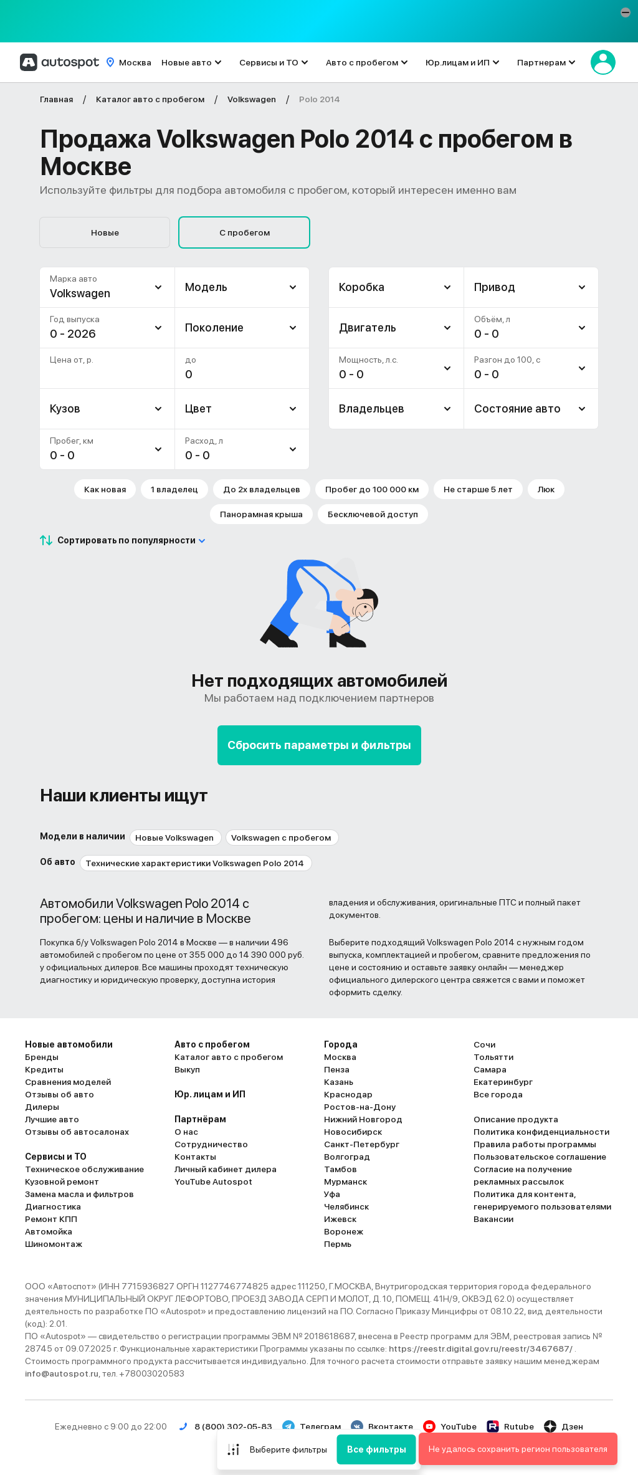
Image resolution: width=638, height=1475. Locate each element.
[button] (625, 12)
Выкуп (187, 1069)
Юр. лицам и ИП (209, 1094)
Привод (494, 287)
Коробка (361, 287)
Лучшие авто (52, 1119)
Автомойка (48, 1231)
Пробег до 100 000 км (372, 489)
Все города (498, 1094)
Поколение (214, 327)
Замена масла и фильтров (79, 1194)
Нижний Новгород (363, 1119)
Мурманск (345, 1181)
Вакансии (493, 1219)
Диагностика (53, 1206)
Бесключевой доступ (373, 514)
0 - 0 (62, 455)
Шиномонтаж (53, 1244)
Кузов (65, 408)
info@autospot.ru (61, 1373)
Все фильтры (376, 1449)
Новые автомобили (69, 1044)
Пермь (337, 1244)
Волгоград (347, 1157)
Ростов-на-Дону (360, 1107)
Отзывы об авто (59, 1094)
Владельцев (371, 408)
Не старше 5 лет (478, 489)
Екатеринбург (503, 1082)
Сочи (484, 1044)
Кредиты (44, 1069)
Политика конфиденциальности (541, 1132)
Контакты (195, 1157)
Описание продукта (516, 1119)
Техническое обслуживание (84, 1169)
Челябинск (346, 1206)
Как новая (105, 489)
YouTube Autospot (213, 1181)
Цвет (198, 408)
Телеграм (311, 1426)
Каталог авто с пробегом (228, 1057)
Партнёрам (200, 1119)
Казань (338, 1082)
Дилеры (42, 1107)
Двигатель (367, 327)
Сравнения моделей (68, 1082)
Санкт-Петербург (361, 1144)
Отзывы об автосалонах (77, 1132)
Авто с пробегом (362, 62)
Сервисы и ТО (268, 62)
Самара (490, 1069)
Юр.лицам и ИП (458, 62)
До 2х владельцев (261, 489)
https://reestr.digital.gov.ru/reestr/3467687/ (481, 1348)
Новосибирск (353, 1132)
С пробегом (244, 232)
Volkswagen (80, 293)
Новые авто (186, 62)
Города (341, 1044)
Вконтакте (382, 1426)
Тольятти (493, 1057)
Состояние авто (517, 408)
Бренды (42, 1057)
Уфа (332, 1194)
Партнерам (541, 62)
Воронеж (343, 1231)
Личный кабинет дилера (225, 1169)
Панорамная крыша (261, 514)
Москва (340, 1057)
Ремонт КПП (51, 1219)
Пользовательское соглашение (540, 1157)
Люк (546, 489)
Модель (206, 287)
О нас (186, 1132)
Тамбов (340, 1169)
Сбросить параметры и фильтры (319, 745)
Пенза (337, 1069)
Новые (105, 232)
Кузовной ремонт (62, 1181)
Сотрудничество (211, 1144)
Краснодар (348, 1094)
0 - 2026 (73, 333)
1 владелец (174, 489)
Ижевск (340, 1219)
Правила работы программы (535, 1144)
